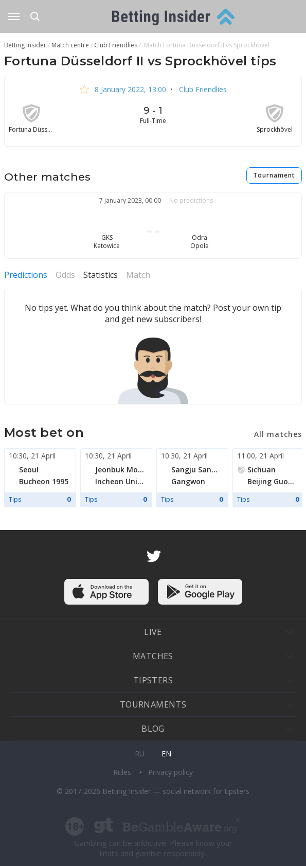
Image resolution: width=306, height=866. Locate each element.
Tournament (274, 175)
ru (140, 753)
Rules (123, 772)
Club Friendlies (202, 89)
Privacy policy (170, 772)
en (166, 753)
